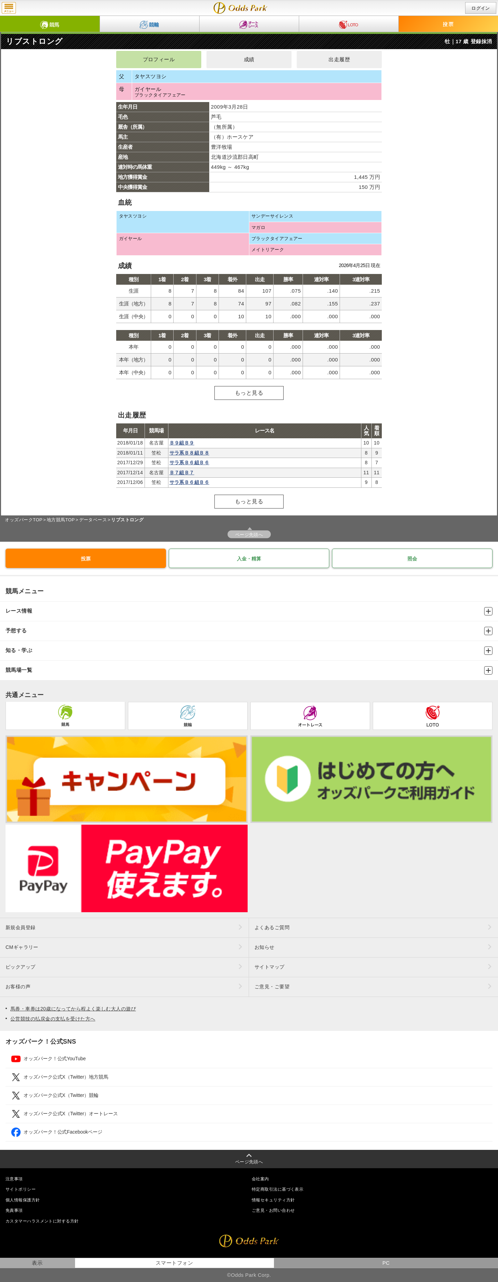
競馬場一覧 (249, 670)
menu (9, 8)
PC (386, 1263)
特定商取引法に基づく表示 (277, 1189)
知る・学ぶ (249, 651)
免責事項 (14, 1210)
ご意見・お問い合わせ (273, 1210)
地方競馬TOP (61, 519)
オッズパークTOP (23, 519)
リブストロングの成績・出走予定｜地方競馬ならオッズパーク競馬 (240, 8)
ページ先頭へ (249, 534)
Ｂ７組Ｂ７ (181, 472)
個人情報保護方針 (23, 1200)
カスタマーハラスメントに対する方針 (42, 1221)
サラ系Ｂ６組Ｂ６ (189, 462)
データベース (93, 519)
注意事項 (14, 1178)
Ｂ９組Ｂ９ (181, 443)
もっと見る (249, 393)
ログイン (480, 8)
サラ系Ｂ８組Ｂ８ (189, 453)
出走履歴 (339, 59)
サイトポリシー (21, 1189)
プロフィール (159, 59)
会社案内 (260, 1178)
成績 (249, 59)
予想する (249, 631)
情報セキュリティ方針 (273, 1200)
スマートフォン (174, 1263)
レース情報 (249, 611)
